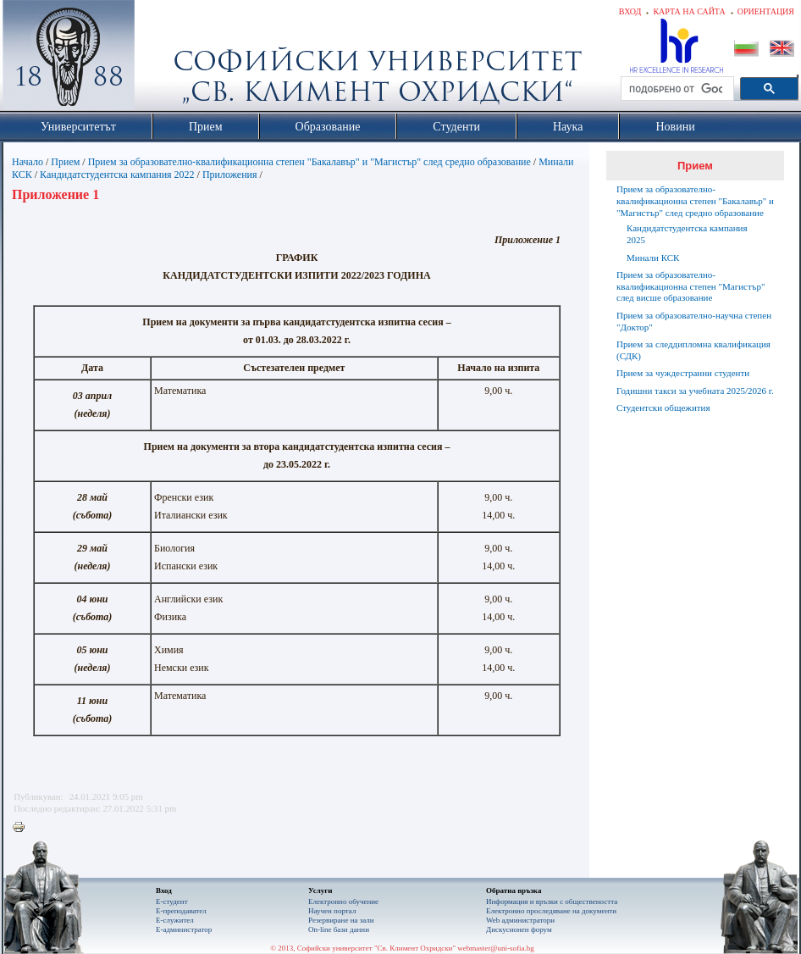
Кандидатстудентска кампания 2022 (117, 174)
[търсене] (675, 89)
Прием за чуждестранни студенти (682, 373)
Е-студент (172, 901)
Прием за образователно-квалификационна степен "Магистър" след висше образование (690, 286)
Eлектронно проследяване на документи (551, 911)
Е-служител (175, 920)
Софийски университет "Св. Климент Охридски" (164, 59)
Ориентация (765, 11)
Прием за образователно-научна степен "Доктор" (693, 321)
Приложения (229, 174)
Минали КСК (653, 257)
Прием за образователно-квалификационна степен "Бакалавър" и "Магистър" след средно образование (309, 162)
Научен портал (332, 911)
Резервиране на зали (341, 920)
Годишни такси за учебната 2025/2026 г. (695, 390)
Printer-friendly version (23, 827)
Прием (65, 162)
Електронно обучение (343, 901)
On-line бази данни (338, 929)
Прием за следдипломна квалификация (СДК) (693, 350)
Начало (27, 162)
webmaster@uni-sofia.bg (495, 948)
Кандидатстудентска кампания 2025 (687, 234)
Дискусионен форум (519, 929)
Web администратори (520, 920)
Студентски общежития (663, 407)
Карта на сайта (689, 11)
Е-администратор (184, 929)
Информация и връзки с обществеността (551, 901)
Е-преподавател (181, 911)
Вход (630, 11)
